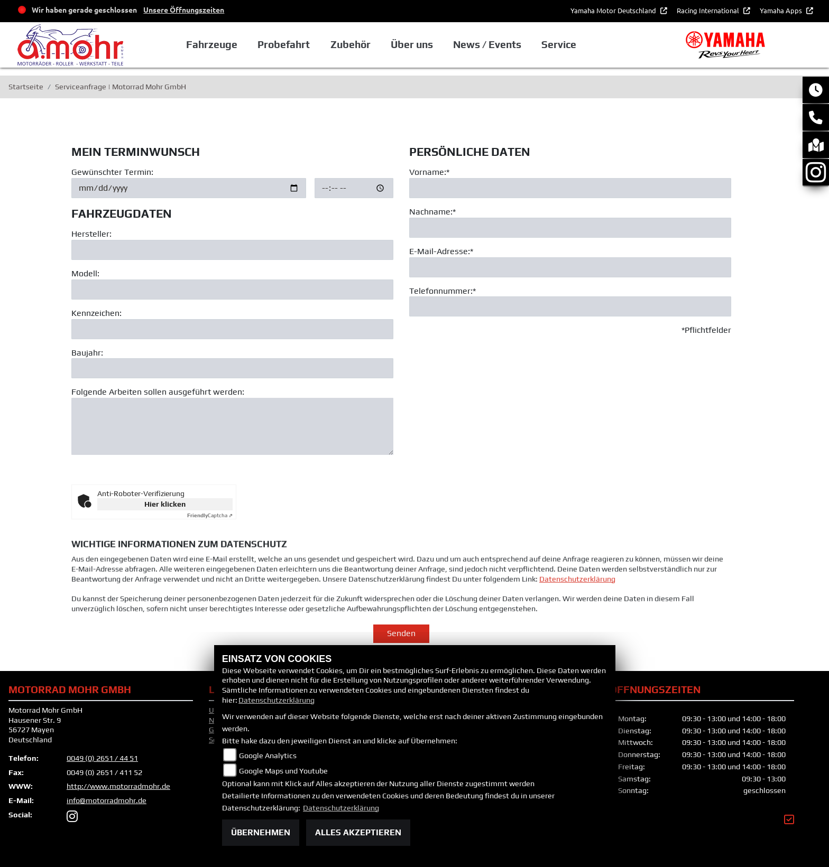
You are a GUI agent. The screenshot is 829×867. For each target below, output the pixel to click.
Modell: (85, 273)
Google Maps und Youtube (283, 771)
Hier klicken (165, 504)
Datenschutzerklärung (577, 600)
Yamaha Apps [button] (782, 10)
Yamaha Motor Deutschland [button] (614, 10)
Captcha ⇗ (210, 515)
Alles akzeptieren (358, 832)
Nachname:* (432, 212)
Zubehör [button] (350, 44)
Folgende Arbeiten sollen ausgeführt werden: (157, 392)
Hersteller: (91, 234)
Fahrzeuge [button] (211, 44)
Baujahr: (87, 353)
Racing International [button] (709, 10)
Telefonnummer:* (442, 291)
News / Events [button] (487, 44)
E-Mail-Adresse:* (441, 251)
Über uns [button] (412, 44)
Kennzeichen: (96, 313)
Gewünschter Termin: (112, 172)
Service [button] (558, 44)
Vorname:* (429, 172)
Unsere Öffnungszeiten (183, 9)
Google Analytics (268, 755)
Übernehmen (260, 832)
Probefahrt (283, 44)
